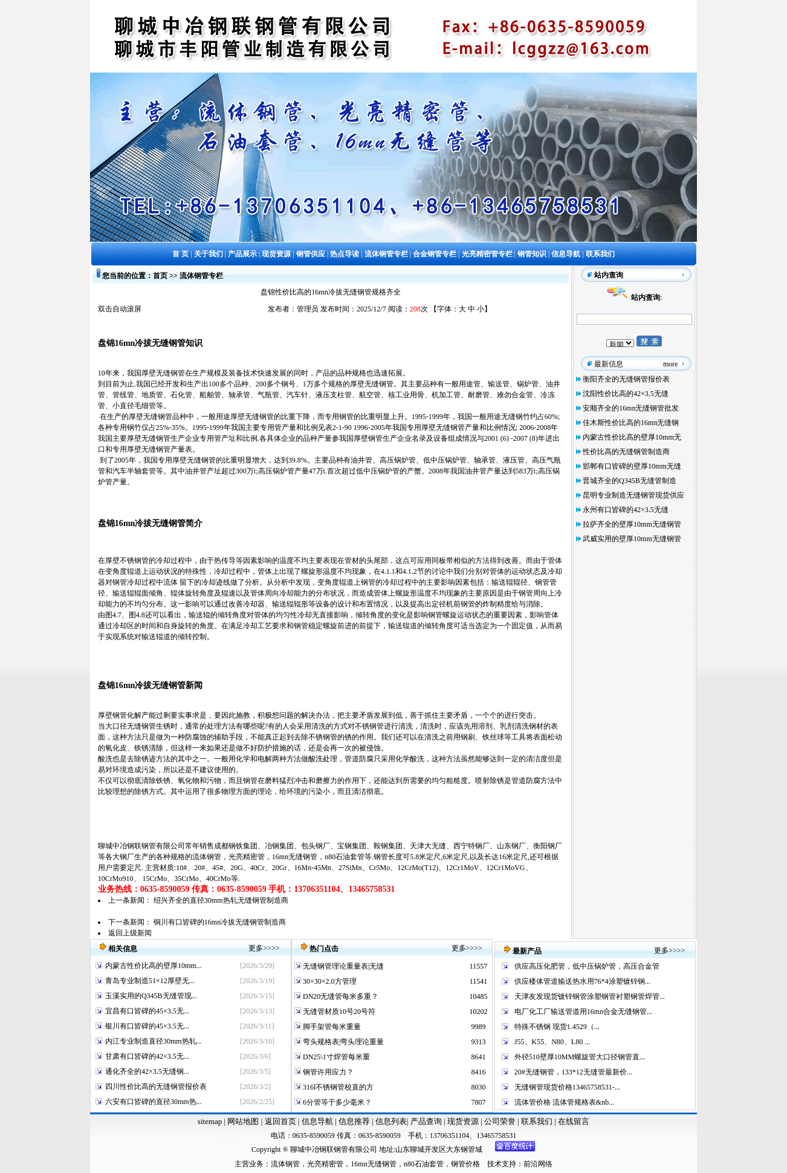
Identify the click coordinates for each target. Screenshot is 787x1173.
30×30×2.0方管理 (329, 981)
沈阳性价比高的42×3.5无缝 (626, 393)
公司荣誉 (500, 1121)
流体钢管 (206, 857)
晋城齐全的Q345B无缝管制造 (629, 480)
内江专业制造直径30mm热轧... (153, 1041)
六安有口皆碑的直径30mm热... (153, 1101)
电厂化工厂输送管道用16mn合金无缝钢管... (583, 1011)
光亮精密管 (246, 857)
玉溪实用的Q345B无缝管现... (151, 996)
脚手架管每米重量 (331, 1026)
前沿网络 (537, 1164)
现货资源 (463, 1121)
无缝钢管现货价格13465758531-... (567, 1087)
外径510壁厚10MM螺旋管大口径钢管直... (579, 1057)
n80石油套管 (344, 857)
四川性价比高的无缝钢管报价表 (156, 1086)
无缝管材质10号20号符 (338, 1011)
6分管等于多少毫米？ (336, 1102)
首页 (160, 275)
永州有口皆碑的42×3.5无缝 (626, 509)
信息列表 (391, 1121)
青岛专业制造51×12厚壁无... (150, 980)
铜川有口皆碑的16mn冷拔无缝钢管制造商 (220, 922)
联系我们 (537, 1121)
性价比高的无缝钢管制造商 (626, 451)
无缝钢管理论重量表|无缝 (342, 966)
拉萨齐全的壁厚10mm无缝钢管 (632, 524)
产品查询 (427, 1121)
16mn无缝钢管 (294, 857)
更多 (255, 948)
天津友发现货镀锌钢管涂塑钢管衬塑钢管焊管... (589, 996)
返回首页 (279, 1121)
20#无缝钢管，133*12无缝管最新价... (573, 1072)
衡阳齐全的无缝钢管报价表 (626, 379)
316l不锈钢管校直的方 (337, 1087)
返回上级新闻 (130, 933)
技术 (494, 1164)
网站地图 (243, 1121)
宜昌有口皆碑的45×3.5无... (147, 1011)
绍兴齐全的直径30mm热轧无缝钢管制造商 (221, 900)
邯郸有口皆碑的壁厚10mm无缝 (632, 466)
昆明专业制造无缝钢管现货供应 (633, 495)
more (670, 364)
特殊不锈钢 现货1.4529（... (557, 1026)
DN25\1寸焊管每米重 (335, 1057)
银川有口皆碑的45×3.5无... (147, 1026)
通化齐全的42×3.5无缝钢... (147, 1071)
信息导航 (317, 1121)
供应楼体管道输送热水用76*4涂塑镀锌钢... (582, 981)
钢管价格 (465, 1164)
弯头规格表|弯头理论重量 (342, 1042)
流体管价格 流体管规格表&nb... (564, 1102)
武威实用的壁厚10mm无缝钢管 (632, 539)
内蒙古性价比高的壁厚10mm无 (632, 437)
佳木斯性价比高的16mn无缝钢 (631, 422)
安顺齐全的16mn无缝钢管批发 (631, 408)
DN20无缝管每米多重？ (339, 996)
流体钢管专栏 (201, 275)
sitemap (210, 1121)
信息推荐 (352, 1121)
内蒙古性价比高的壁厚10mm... (153, 965)
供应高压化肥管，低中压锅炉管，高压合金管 (586, 966)
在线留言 (573, 1121)
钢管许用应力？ (327, 1072)
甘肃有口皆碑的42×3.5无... (147, 1056)
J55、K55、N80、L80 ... (552, 1042)
